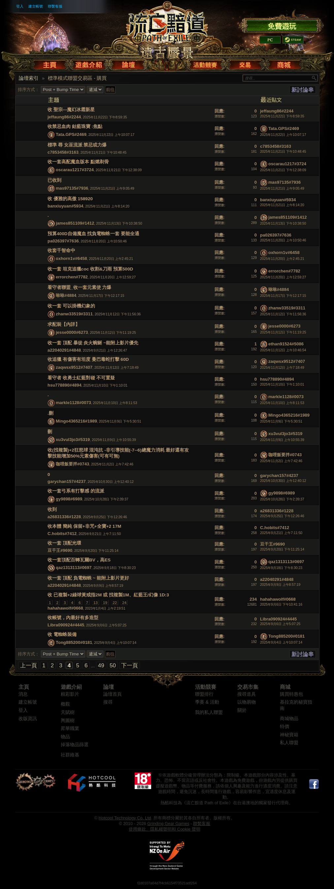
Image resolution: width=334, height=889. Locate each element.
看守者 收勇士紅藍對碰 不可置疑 (81, 377)
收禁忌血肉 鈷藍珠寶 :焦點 (75, 126)
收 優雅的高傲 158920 (70, 198)
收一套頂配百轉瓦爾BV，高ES (79, 559)
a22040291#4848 (64, 350)
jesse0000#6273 (72, 332)
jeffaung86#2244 (64, 116)
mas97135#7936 (72, 188)
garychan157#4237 (67, 481)
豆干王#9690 (60, 550)
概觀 (65, 704)
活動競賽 (205, 687)
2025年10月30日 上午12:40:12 (283, 481)
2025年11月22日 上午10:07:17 (283, 135)
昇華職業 (70, 728)
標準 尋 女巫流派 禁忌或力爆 (77, 145)
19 (105, 602)
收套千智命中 (61, 250)
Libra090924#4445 (66, 624)
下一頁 (129, 665)
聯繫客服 (55, 6)
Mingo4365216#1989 (76, 421)
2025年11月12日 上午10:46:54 (283, 350)
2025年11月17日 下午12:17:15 (283, 296)
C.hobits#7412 (62, 533)
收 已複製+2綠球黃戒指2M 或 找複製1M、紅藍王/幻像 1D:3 (108, 594)
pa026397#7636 (63, 240)
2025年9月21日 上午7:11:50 (281, 533)
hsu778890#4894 (65, 385)
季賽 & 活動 (207, 702)
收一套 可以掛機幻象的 (71, 305)
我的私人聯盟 (209, 712)
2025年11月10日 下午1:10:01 (282, 384)
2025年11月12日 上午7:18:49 (282, 367)
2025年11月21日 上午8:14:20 (282, 205)
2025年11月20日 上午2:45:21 (282, 259)
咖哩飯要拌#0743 (72, 463)
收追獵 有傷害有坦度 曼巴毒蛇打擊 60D (88, 359)
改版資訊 (27, 718)
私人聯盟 (289, 742)
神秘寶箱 (289, 734)
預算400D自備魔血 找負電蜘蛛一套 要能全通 (93, 233)
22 (115, 602)
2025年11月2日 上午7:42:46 (281, 461)
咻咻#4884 (66, 295)
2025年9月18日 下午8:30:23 (281, 568)
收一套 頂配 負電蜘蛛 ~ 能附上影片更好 (88, 578)
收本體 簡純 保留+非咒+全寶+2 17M (84, 526)
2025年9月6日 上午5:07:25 (280, 624)
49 (101, 665)
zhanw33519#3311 (74, 313)
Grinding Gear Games (168, 823)
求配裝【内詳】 (64, 324)
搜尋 (108, 702)
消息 (23, 694)
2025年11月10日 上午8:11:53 (282, 403)
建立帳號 (35, 6)
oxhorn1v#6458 (71, 258)
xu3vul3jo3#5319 (73, 439)
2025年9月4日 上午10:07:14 (281, 642)
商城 (285, 687)
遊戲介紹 (71, 687)
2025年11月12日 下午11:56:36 (283, 314)
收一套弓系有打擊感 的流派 (76, 491)
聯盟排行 (204, 694)
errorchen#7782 (72, 276)
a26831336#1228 (64, 516)
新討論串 (302, 89)
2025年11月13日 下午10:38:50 (283, 223)
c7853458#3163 (63, 152)
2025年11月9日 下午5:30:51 (281, 421)
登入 (19, 6)
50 (113, 665)
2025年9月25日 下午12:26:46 (282, 516)
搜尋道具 (246, 694)
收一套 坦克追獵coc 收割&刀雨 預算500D (90, 269)
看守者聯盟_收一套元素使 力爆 (79, 287)
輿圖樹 (68, 720)
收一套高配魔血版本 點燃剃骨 (78, 161)
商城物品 (289, 718)
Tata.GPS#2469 (71, 134)
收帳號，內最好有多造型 (73, 617)
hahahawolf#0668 (65, 608)
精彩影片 (70, 694)
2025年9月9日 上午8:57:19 (280, 585)
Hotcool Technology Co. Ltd (125, 817)
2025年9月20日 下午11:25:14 (282, 549)
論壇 (108, 687)
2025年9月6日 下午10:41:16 (281, 604)
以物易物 (246, 702)
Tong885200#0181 (74, 642)
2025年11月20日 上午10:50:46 (283, 240)
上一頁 (28, 665)
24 (124, 602)
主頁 (23, 687)
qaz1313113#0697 (73, 567)
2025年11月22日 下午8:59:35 (282, 116)
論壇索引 (29, 78)
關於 (242, 710)
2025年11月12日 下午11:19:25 (283, 332)
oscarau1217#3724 (75, 169)
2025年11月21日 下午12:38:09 (283, 170)
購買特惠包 (291, 694)
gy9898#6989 (69, 499)
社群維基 (70, 754)
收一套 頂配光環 (64, 543)
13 (95, 602)
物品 (65, 736)
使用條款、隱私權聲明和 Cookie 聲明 (164, 829)
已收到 (54, 180)
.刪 (50, 413)
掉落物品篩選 (74, 744)
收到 (52, 509)
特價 (284, 726)
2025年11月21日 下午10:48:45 (283, 151)
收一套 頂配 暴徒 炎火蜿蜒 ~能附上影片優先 (93, 342)
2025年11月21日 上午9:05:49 (282, 188)
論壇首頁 (112, 694)
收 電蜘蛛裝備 (62, 634)
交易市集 (247, 687)
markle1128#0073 (73, 402)
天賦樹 (68, 712)
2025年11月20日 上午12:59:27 (283, 277)
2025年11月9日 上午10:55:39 (282, 440)
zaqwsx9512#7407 (74, 367)
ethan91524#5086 (286, 343)
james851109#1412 (75, 223)
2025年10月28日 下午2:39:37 (282, 499)
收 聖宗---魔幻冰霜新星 (71, 109)
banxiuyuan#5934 (65, 206)
